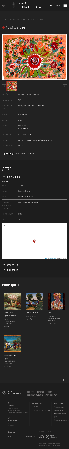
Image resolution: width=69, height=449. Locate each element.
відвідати (54, 394)
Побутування (13, 176)
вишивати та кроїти (35, 394)
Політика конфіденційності (45, 445)
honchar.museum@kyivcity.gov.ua (19, 412)
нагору (61, 379)
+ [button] (4, 225)
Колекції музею (14, 19)
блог (47, 394)
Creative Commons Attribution (19, 154)
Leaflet (45, 258)
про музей (31, 391)
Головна (4, 19)
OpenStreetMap (52, 258)
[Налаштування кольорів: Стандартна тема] (51, 5)
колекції (40, 391)
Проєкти (48, 391)
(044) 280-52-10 (22, 410)
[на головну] (11, 393)
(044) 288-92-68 (14, 410)
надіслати (29, 437)
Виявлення (12, 270)
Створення (12, 264)
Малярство (26, 19)
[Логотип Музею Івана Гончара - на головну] (29, 5)
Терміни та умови (56, 445)
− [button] (4, 228)
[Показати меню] (65, 5)
